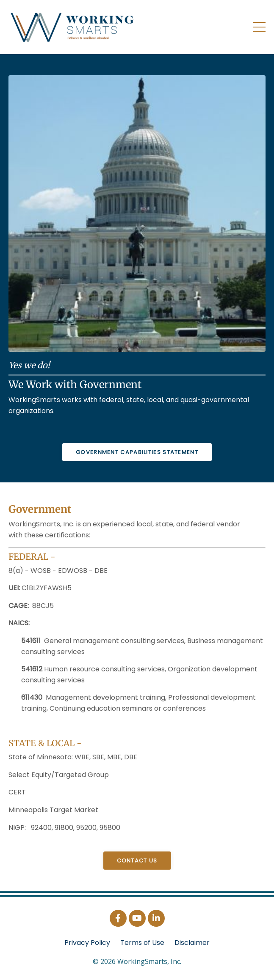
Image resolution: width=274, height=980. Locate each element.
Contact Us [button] (137, 861)
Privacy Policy (87, 942)
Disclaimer (192, 942)
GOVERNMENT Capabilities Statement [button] (137, 452)
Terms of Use (142, 942)
